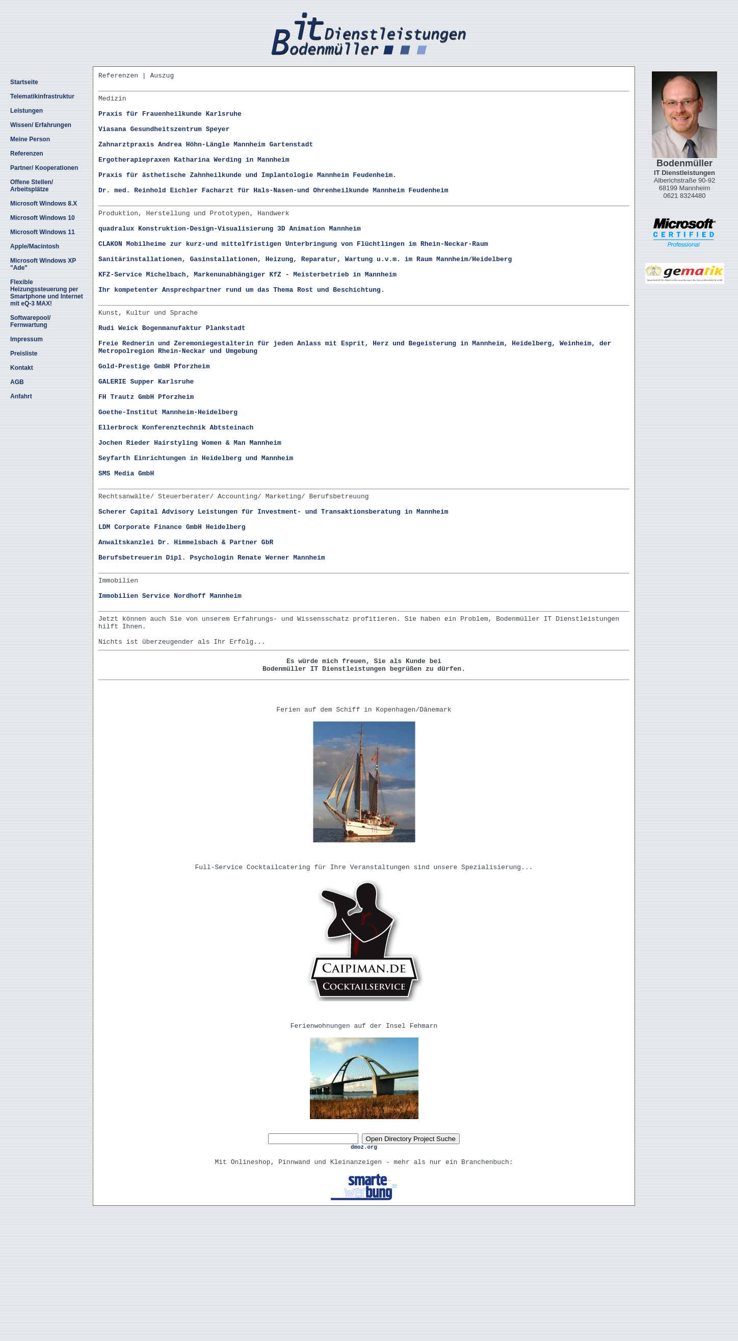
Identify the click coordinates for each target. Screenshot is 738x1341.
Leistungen (26, 110)
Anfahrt (21, 396)
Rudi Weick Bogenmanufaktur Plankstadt (172, 374)
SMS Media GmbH (126, 549)
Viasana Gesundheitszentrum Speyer (163, 139)
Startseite (24, 82)
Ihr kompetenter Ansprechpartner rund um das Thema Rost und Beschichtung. (241, 330)
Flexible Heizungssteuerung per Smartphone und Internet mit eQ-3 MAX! (46, 293)
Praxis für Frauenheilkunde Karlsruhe (170, 120)
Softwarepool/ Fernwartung (30, 321)
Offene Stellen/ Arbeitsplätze (31, 186)
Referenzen (26, 153)
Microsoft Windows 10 (42, 217)
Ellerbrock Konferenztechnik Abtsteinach (175, 494)
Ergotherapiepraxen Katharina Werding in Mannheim (193, 176)
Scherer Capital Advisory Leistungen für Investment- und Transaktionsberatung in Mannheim (273, 593)
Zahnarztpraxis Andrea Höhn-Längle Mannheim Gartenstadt (205, 157)
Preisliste (23, 353)
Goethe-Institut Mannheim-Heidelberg (168, 475)
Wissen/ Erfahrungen (40, 125)
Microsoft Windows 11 (42, 232)
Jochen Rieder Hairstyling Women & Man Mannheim (189, 512)
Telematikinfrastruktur (42, 96)
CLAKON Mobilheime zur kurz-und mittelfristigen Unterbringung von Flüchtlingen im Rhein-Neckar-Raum (293, 275)
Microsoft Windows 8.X (43, 203)
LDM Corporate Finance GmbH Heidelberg (172, 612)
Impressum (26, 339)
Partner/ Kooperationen (44, 167)
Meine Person (30, 139)
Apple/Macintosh (34, 246)
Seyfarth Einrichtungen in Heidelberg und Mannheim (195, 531)
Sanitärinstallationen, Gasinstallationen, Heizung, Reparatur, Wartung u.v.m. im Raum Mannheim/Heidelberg (305, 293)
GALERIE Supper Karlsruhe (146, 439)
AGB (17, 382)
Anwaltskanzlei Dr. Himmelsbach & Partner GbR (185, 630)
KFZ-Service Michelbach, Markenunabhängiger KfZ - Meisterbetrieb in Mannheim (247, 312)
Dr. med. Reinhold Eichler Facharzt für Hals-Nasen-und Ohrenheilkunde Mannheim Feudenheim (273, 212)
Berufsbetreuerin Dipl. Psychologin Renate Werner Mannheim (211, 648)
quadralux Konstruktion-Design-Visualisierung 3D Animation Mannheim (229, 257)
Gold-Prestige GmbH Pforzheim (153, 420)
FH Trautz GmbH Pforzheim (146, 457)
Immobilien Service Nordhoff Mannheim (170, 693)
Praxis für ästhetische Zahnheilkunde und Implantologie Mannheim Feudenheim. (247, 194)
